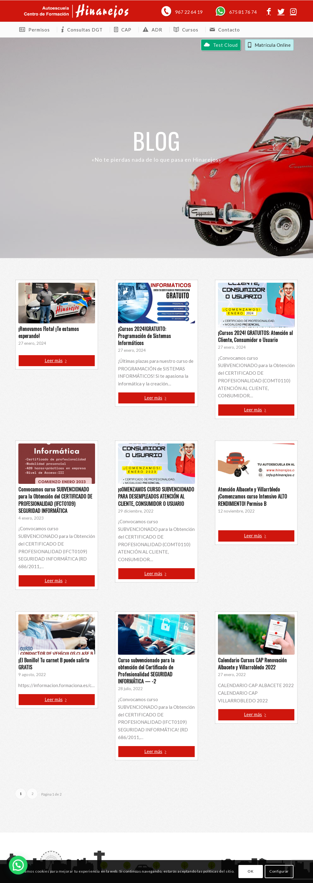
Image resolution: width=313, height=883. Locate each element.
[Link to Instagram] (293, 11)
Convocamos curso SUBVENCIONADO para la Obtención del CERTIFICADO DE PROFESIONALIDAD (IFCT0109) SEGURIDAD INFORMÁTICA (55, 499)
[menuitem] (36, 29)
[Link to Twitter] (280, 11)
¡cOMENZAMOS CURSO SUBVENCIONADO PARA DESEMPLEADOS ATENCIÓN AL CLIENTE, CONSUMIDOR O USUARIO (156, 496)
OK (250, 871)
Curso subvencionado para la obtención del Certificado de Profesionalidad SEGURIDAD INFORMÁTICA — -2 (146, 670)
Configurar (279, 871)
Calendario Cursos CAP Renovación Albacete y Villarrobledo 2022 (252, 663)
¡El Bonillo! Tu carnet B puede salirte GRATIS (53, 663)
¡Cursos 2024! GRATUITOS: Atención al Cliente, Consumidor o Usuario (255, 336)
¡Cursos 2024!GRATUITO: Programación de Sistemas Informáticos (144, 336)
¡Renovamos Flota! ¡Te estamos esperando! (48, 332)
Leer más (57, 360)
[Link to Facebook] (268, 11)
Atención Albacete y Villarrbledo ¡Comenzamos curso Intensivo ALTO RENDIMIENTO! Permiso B (252, 496)
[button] (9, 868)
